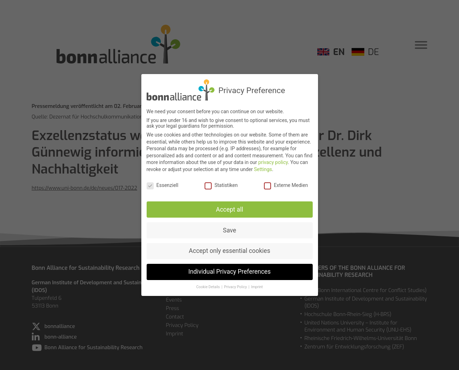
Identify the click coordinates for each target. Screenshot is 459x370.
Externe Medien (286, 184)
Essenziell (162, 184)
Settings (263, 168)
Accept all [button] (229, 208)
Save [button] (229, 228)
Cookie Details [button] (208, 286)
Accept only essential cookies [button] (229, 249)
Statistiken (221, 184)
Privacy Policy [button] (236, 286)
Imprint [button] (257, 286)
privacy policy (273, 161)
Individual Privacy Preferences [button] (229, 270)
